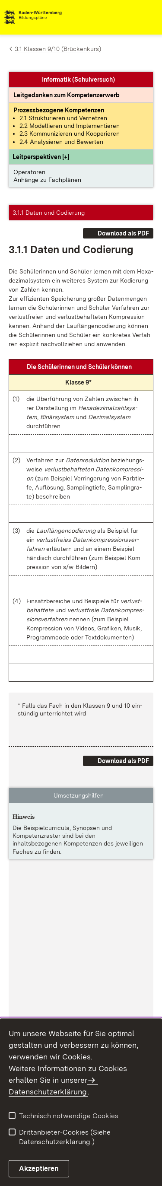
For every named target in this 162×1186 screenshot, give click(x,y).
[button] (41, 156)
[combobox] (120, 17)
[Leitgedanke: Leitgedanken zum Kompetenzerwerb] (67, 95)
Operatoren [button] (29, 172)
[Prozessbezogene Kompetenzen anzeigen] (59, 110)
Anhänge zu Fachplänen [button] (47, 179)
